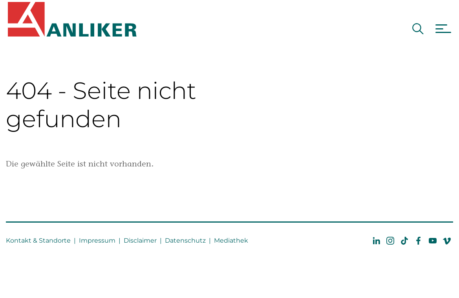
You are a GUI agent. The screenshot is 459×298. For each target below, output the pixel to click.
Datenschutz (185, 240)
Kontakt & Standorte (38, 240)
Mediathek (231, 240)
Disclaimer (140, 240)
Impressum (97, 240)
